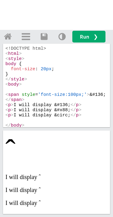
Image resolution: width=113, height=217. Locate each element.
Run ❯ (89, 36)
